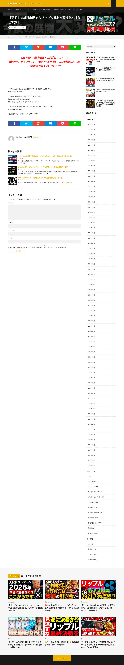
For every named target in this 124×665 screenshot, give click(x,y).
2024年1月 (91, 266)
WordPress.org (92, 552)
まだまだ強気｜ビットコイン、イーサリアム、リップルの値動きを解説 (43, 167)
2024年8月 (91, 231)
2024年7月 (91, 236)
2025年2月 (91, 200)
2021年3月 (91, 439)
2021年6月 (91, 424)
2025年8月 (91, 170)
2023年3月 (91, 317)
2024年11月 (92, 216)
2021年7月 (91, 419)
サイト (10, 238)
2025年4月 (91, 190)
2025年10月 (92, 160)
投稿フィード (92, 542)
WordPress (44, 660)
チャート (91, 480)
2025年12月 (92, 150)
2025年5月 (91, 185)
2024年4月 (91, 251)
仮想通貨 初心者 (93, 506)
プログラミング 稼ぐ (95, 490)
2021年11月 (92, 398)
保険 (89, 521)
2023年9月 (91, 287)
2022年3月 (91, 378)
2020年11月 (92, 459)
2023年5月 (91, 307)
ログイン (91, 537)
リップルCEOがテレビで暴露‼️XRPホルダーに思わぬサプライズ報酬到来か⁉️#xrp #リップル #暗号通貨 (98, 637)
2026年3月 (91, 134)
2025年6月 (91, 180)
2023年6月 (91, 302)
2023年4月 (91, 312)
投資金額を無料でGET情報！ (41, 10)
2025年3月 (91, 195)
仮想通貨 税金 (93, 516)
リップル (26, 10)
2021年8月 (91, 414)
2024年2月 (91, 261)
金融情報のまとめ (25, 658)
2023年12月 (92, 272)
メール (11, 230)
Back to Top (62, 651)
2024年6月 (91, 241)
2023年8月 (91, 292)
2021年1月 (91, 449)
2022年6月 (91, 363)
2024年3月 (91, 256)
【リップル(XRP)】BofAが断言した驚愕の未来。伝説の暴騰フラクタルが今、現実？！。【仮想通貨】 (98, 600)
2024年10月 (92, 221)
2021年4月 (91, 434)
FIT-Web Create (26, 660)
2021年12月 (92, 393)
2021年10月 (92, 404)
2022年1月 (91, 388)
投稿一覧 (35, 137)
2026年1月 (91, 145)
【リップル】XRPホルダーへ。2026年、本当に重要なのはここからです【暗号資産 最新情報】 (25, 600)
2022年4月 (91, 373)
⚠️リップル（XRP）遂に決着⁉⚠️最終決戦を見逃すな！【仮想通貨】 (62, 635)
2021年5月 (91, 429)
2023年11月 (92, 277)
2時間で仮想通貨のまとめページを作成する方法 (68, 10)
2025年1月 (91, 206)
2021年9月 (91, 409)
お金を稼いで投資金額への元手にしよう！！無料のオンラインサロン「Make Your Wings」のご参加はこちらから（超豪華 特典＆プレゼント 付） (44, 61)
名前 (10, 222)
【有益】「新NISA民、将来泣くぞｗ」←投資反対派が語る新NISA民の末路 (106, 59)
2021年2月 (91, 444)
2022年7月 (91, 358)
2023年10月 (92, 282)
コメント (11, 203)
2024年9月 (91, 226)
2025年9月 (91, 165)
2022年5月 (91, 368)
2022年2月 (91, 383)
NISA (89, 475)
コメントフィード (93, 547)
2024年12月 (92, 211)
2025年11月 (92, 155)
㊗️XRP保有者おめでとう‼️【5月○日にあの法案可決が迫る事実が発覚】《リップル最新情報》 (62, 600)
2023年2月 (91, 322)
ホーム (10, 10)
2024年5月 (91, 246)
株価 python (92, 526)
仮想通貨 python (93, 511)
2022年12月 (92, 332)
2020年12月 (92, 454)
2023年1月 (91, 327)
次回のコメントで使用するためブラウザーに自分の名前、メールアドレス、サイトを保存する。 (37, 247)
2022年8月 (91, 353)
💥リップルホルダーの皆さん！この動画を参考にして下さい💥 (40, 178)
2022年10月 (92, 343)
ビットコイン (92, 485)
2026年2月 (91, 140)
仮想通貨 (18, 10)
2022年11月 (92, 338)
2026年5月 (91, 124)
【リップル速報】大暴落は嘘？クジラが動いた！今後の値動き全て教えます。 (45, 156)
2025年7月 (91, 175)
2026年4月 (91, 129)
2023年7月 (91, 297)
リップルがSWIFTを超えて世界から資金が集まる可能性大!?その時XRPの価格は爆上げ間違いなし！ (25, 637)
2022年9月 (91, 348)
